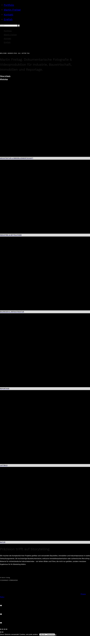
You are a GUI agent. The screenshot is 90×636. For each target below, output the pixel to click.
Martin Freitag (12, 9)
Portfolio (9, 4)
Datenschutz (50, 634)
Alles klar (42, 634)
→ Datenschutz (13, 580)
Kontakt (8, 14)
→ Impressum (4, 580)
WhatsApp (4, 79)
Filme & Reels (5, 76)
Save (2, 625)
